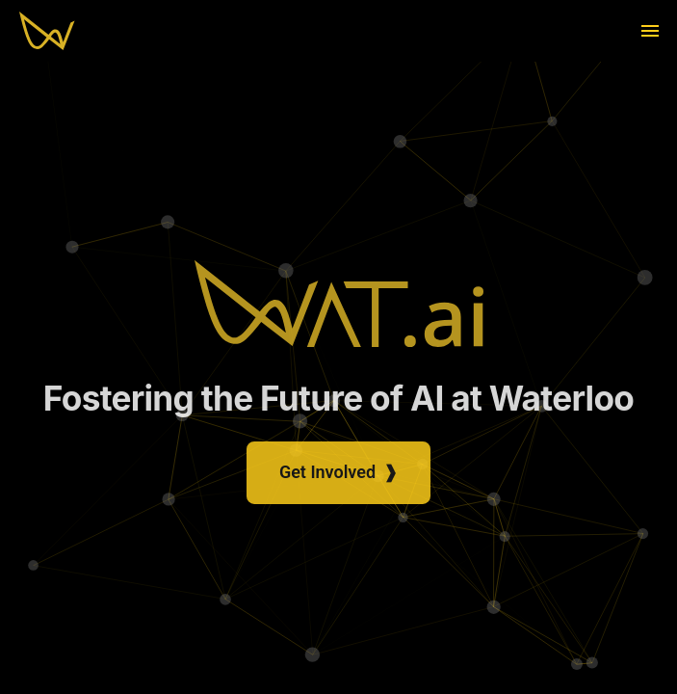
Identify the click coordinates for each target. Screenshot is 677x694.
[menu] (650, 31)
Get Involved (338, 479)
